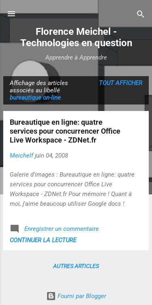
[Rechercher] (141, 15)
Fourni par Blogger (76, 296)
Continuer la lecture (43, 240)
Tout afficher (120, 83)
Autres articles (76, 266)
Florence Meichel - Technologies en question (76, 37)
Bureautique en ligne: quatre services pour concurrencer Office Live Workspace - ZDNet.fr (65, 131)
